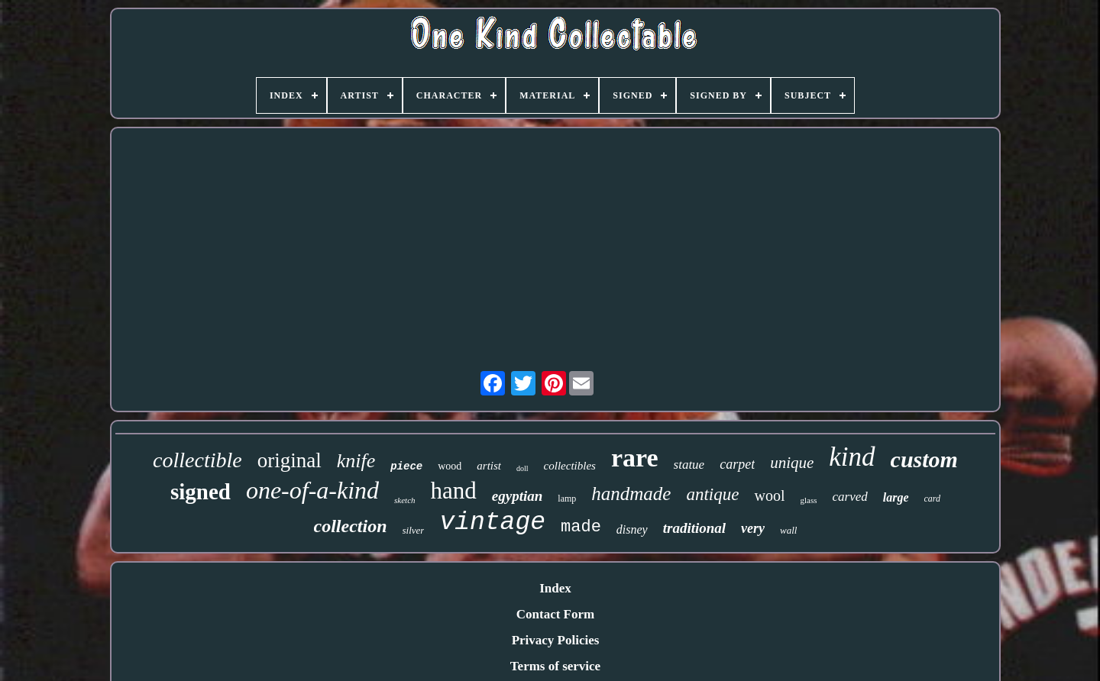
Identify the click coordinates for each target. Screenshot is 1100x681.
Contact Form (555, 614)
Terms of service (555, 666)
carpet (737, 464)
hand (454, 490)
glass (808, 500)
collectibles (570, 466)
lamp (567, 498)
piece (406, 466)
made (581, 527)
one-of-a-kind (312, 490)
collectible (197, 460)
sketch (404, 500)
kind (852, 457)
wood (449, 466)
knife (356, 461)
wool (769, 495)
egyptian (517, 496)
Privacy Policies (556, 640)
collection (350, 526)
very (753, 528)
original (289, 460)
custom (924, 459)
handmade (631, 493)
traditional (694, 528)
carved (849, 496)
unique (792, 462)
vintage (492, 522)
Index (555, 588)
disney (632, 529)
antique (712, 494)
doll (522, 468)
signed (200, 491)
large (896, 497)
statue (689, 464)
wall (788, 530)
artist (489, 466)
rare (634, 458)
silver (414, 530)
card (932, 498)
